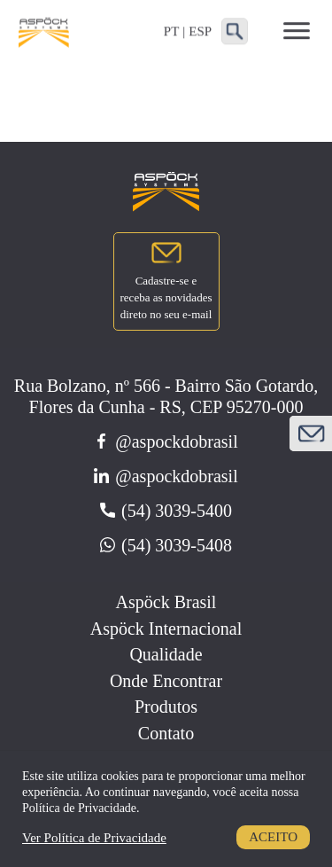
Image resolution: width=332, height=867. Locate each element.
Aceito (273, 837)
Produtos (166, 706)
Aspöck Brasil (166, 602)
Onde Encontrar (166, 681)
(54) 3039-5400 (166, 510)
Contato (166, 733)
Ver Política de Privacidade (94, 838)
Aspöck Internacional (166, 628)
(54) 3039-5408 (166, 545)
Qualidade (165, 654)
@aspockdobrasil (165, 441)
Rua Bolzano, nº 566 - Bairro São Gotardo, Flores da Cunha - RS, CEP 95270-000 (166, 396)
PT (172, 31)
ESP (200, 31)
